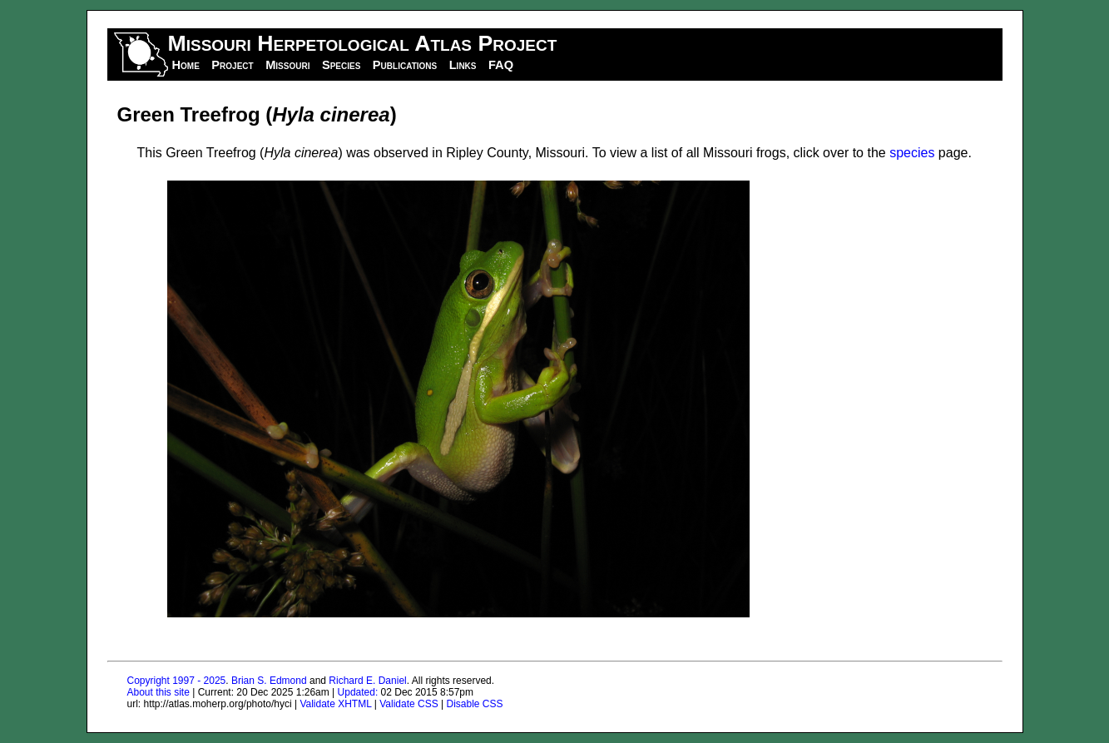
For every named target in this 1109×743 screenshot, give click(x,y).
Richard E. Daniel (367, 680)
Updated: (358, 692)
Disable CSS (475, 704)
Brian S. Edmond (269, 680)
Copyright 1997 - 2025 (176, 680)
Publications (405, 65)
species (911, 153)
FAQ (500, 65)
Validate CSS (408, 704)
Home (186, 65)
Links (463, 65)
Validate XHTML (335, 704)
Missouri (287, 65)
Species (341, 65)
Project (232, 65)
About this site (158, 692)
